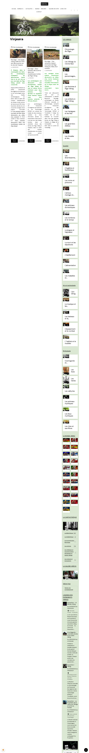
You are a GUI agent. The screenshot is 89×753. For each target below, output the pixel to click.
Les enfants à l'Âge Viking (70, 100)
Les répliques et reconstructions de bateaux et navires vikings (71, 552)
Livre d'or (63, 9)
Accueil (14, 9)
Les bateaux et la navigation (69, 318)
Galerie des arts (54, 9)
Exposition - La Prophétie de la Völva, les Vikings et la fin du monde (72, 704)
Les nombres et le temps (70, 219)
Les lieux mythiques (69, 415)
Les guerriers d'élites (70, 125)
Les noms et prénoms (69, 182)
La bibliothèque (70, 533)
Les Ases (73, 371)
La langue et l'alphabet (69, 231)
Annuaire (43, 9)
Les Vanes (73, 380)
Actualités (29, 9)
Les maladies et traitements (70, 277)
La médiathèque (70, 537)
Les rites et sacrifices (69, 427)
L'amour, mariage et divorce (69, 194)
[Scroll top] (86, 750)
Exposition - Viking (71, 665)
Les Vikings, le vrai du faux (70, 63)
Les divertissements (70, 157)
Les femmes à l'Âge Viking (70, 88)
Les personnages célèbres (70, 75)
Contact (39, 12)
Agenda (37, 9)
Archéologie (19, 47)
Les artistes (70, 546)
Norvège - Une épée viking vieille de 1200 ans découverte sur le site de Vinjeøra (17, 62)
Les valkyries (70, 391)
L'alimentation (70, 265)
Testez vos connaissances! (69, 588)
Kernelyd (20, 9)
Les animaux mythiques (69, 403)
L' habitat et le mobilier (70, 342)
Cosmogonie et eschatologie (70, 362)
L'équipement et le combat (70, 330)
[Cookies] (3, 750)
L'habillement (70, 255)
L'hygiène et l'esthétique (69, 169)
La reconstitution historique (70, 541)
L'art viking (73, 293)
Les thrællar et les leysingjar (69, 137)
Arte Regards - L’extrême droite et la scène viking (72, 634)
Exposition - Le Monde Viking (72, 603)
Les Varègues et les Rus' (70, 112)
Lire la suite (14, 140)
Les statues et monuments (70, 560)
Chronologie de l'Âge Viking (69, 50)
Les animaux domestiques (70, 206)
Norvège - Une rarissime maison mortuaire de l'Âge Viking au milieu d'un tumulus (51, 64)
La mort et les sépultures (70, 244)
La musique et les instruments (70, 305)
